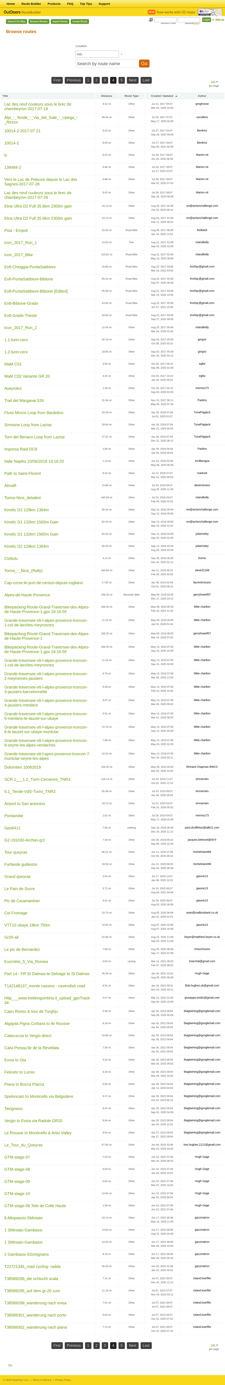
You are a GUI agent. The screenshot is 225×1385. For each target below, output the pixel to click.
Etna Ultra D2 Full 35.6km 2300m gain (38, 206)
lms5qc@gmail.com (202, 266)
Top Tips (86, 3)
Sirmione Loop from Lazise (28, 425)
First (57, 80)
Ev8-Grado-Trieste (20, 315)
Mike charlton (202, 606)
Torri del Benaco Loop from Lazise (34, 437)
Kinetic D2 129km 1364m (26, 510)
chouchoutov (202, 949)
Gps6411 (12, 828)
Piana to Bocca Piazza (24, 1084)
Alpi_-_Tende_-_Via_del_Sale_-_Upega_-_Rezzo (41, 119)
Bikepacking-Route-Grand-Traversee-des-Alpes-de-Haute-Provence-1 (47, 636)
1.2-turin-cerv (16, 352)
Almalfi (10, 485)
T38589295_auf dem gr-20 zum (32, 1291)
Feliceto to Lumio (19, 1072)
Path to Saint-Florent (22, 473)
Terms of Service (42, 1379)
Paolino (202, 400)
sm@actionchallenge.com (202, 205)
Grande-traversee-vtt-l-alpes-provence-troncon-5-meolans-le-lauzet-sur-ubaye (46, 716)
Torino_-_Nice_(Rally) (23, 570)
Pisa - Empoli (16, 230)
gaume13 (202, 876)
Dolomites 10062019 (22, 767)
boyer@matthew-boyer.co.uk (202, 936)
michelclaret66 (202, 851)
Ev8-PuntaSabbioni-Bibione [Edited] (36, 291)
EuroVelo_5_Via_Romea (26, 961)
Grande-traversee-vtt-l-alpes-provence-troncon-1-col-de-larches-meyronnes (46, 622)
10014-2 (11, 143)
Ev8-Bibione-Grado (21, 303)
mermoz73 (202, 388)
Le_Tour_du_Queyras (23, 1145)
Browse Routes (39, 21)
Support (104, 3)
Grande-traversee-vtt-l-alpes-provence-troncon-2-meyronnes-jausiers (46, 676)
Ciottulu (11, 558)
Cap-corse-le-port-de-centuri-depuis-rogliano (43, 583)
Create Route (79, 21)
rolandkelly (202, 242)
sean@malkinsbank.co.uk (202, 912)
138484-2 (12, 167)
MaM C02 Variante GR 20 (27, 376)
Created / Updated (162, 95)
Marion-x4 (202, 154)
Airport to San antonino (24, 803)
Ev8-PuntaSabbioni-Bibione (28, 279)
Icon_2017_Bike (18, 255)
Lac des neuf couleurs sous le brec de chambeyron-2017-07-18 (37, 106)
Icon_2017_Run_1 (20, 242)
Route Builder (31, 3)
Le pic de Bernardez (22, 949)
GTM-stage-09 (17, 1181)
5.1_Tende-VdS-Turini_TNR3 (30, 791)
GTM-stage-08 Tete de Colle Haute (35, 1206)
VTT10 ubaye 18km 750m (27, 925)
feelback (202, 230)
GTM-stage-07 (17, 1157)
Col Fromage (15, 913)
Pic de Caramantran (22, 901)
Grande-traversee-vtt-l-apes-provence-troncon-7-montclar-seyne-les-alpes (47, 756)
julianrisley (202, 533)
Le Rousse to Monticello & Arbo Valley (38, 1133)
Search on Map (16, 21)
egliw (202, 363)
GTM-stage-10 (17, 1193)
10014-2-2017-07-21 (22, 131)
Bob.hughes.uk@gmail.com (202, 985)
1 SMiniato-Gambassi (23, 1230)
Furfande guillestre (20, 864)
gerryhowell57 (202, 594)
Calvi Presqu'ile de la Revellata (31, 1048)
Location (81, 46)
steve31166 (202, 570)
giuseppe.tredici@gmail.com (202, 997)
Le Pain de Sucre (19, 888)
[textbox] (97, 54)
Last (146, 80)
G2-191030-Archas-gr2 (24, 840)
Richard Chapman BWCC (202, 766)
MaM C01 (13, 364)
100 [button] (214, 81)
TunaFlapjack (202, 412)
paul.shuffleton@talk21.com (202, 827)
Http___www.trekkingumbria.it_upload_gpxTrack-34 (47, 1000)
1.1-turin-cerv (16, 340)
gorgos (202, 339)
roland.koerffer (202, 1278)
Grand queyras (17, 876)
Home (11, 3)
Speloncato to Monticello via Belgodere (38, 1096)
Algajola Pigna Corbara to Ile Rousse (37, 1023)
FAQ (70, 3)
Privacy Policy (63, 1379)
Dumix (202, 558)
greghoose (202, 103)
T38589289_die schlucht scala (31, 1278)
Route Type (132, 95)
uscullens (202, 117)
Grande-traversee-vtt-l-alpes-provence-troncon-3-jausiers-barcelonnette (46, 689)
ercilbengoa (202, 460)
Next (132, 80)
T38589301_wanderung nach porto (35, 1315)
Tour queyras (15, 852)
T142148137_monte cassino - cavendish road (44, 986)
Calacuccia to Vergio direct (28, 1035)
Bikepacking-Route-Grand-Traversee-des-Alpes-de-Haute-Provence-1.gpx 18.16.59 (47, 609)
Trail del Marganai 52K (24, 400)
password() (192, 23)
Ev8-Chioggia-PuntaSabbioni (30, 267)
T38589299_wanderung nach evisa (35, 1303)
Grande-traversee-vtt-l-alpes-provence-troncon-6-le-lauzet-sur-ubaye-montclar (46, 729)
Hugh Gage (202, 973)
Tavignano (13, 1108)
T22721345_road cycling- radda (32, 1266)
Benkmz (202, 130)
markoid (202, 473)
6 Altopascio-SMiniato (23, 1218)
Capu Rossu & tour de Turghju (31, 1011)
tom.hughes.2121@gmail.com (202, 1144)
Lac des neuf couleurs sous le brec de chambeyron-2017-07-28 (37, 195)
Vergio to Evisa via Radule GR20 (33, 1121)
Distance (106, 95)
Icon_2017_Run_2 (20, 327)
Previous (74, 80)
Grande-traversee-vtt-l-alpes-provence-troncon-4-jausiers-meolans (46, 702)
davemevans (202, 485)
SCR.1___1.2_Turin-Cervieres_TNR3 (37, 779)
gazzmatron (202, 1217)
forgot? (196, 23)
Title (5, 95)
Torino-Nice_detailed (22, 498)
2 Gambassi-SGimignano (26, 1254)
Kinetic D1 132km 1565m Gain (31, 522)
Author (202, 95)
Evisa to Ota (15, 1060)
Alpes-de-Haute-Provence (27, 595)
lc (5, 155)
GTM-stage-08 (17, 1169)
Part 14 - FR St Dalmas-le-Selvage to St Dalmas (47, 974)
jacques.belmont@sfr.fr (202, 839)
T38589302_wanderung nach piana (35, 1327)
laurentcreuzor (202, 582)
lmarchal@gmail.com (202, 961)
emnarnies (202, 779)
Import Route (60, 21)
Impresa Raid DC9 (20, 449)
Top (10, 1364)
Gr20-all (11, 937)
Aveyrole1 (13, 388)
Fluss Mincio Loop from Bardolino (34, 412)
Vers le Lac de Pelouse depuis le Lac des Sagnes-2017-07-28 (40, 181)
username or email (168, 23)
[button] (121, 54)
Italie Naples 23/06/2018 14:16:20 (34, 461)
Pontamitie (13, 816)
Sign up (219, 19)
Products (54, 3)
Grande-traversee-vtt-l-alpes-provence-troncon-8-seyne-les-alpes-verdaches (46, 742)
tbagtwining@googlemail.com (202, 1011)
